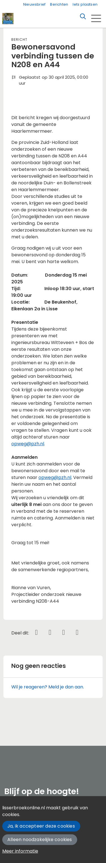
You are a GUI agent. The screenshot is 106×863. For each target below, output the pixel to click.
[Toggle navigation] (96, 18)
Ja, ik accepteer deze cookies (41, 826)
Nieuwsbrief (34, 4)
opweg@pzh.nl (27, 443)
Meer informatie (20, 851)
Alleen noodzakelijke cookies (39, 839)
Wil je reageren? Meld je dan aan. (47, 687)
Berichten (59, 4)
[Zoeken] (82, 16)
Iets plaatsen (85, 4)
